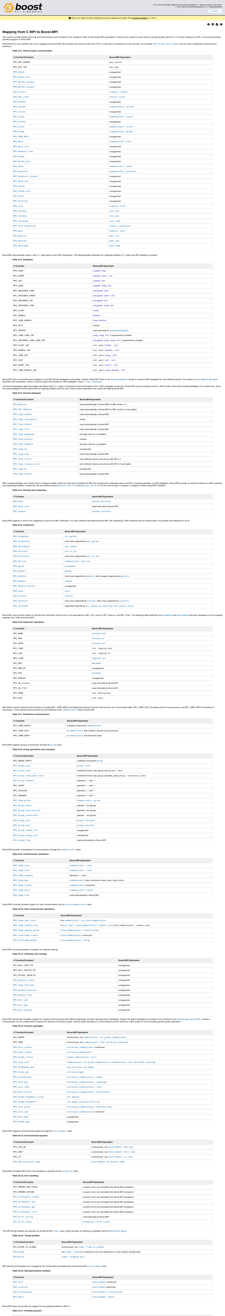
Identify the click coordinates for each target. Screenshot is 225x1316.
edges (81, 1046)
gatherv (125, 562)
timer (56, 1201)
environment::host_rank (121, 1124)
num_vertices (74, 1042)
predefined (168, 600)
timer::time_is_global (91, 1217)
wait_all (114, 230)
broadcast (70, 552)
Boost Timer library (117, 1202)
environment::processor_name (108, 1134)
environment (60, 1104)
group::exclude (85, 805)
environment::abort (103, 1266)
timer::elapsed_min (73, 1227)
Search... (215, 11)
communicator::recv (120, 138)
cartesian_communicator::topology (86, 1056)
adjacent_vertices (89, 1075)
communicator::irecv (121, 124)
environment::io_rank (120, 1129)
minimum (96, 657)
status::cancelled (119, 220)
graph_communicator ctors (81, 1032)
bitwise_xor (99, 628)
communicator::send (120, 162)
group (53, 727)
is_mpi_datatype (92, 372)
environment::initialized (107, 1261)
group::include (85, 800)
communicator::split (81, 868)
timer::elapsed (74, 1222)
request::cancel (118, 90)
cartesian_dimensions (79, 1027)
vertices (72, 1046)
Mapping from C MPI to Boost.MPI (30, 32)
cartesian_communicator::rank (84, 1061)
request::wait (117, 225)
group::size (83, 747)
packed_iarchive (90, 473)
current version (139, 18)
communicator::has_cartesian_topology (106, 1017)
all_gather (71, 524)
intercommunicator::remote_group (80, 908)
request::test (117, 201)
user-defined (183, 600)
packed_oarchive (67, 473)
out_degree (73, 1070)
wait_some (114, 239)
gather (68, 557)
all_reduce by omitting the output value (109, 591)
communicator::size (81, 844)
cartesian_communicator (80, 1022)
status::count (117, 95)
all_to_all (71, 538)
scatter (69, 581)
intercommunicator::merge (75, 917)
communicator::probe (121, 129)
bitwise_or (98, 623)
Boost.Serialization (119, 370)
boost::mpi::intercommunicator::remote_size (86, 903)
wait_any (114, 235)
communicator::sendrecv (122, 167)
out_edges (72, 1075)
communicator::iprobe (121, 105)
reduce (68, 567)
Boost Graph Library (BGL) (189, 995)
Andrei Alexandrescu (196, 7)
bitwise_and (99, 618)
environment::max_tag (120, 1119)
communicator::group (88, 781)
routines (20, 1291)
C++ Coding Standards (213, 7)
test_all (114, 206)
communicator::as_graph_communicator (105, 1013)
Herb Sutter (181, 7)
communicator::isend (121, 114)
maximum (96, 647)
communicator (69, 692)
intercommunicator (75, 882)
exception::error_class (96, 1192)
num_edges (88, 1042)
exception (67, 1143)
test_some (114, 215)
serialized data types (119, 322)
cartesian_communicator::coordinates (88, 1066)
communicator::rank (81, 849)
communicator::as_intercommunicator (85, 898)
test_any (114, 211)
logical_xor (99, 642)
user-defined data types (207, 370)
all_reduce (71, 533)
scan (67, 577)
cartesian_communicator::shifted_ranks (89, 1080)
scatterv (124, 586)
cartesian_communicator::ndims (85, 1051)
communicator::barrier (77, 548)
